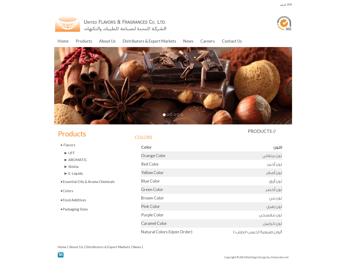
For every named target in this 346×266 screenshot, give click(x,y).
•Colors (66, 191)
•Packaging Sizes (74, 209)
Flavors (67, 145)
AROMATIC (75, 159)
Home (63, 41)
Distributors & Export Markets (149, 41)
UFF (69, 152)
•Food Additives (73, 200)
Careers (207, 41)
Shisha (71, 166)
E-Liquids (73, 173)
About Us (107, 41)
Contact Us (232, 41)
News (188, 41)
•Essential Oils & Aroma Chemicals (87, 181)
